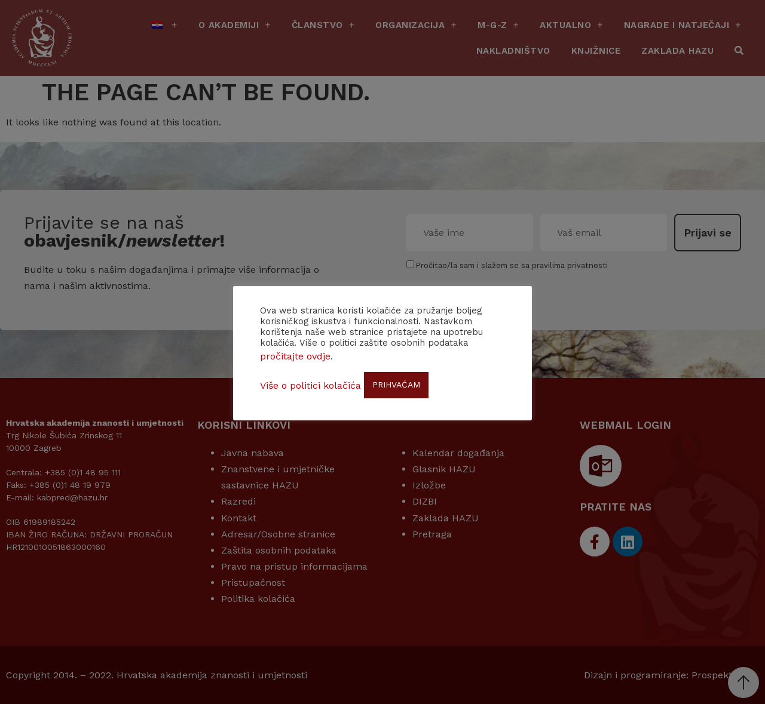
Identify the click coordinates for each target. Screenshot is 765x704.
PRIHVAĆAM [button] (396, 384)
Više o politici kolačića (310, 385)
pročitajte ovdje (295, 356)
